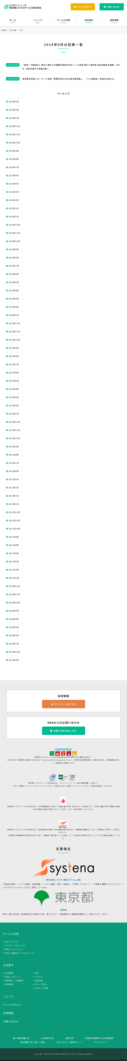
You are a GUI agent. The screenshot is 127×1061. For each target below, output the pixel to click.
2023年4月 (14, 389)
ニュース (38, 21)
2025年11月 (14, 134)
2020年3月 (14, 627)
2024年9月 (14, 249)
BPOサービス (11, 941)
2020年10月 (14, 602)
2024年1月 (14, 315)
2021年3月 (14, 561)
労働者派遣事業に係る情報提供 (99, 1038)
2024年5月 (14, 282)
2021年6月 (14, 553)
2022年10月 (14, 438)
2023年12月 (14, 323)
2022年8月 (14, 454)
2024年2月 (14, 307)
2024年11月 (14, 233)
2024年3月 (14, 298)
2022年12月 (14, 421)
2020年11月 (14, 594)
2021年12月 (14, 512)
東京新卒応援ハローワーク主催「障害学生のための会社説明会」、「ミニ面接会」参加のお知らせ (68, 78)
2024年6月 (14, 274)
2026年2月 (14, 109)
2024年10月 (14, 241)
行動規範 (9, 984)
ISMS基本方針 (47, 1038)
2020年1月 (14, 643)
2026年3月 (14, 101)
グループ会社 (41, 984)
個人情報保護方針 (21, 1038)
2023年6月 (14, 372)
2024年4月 (14, 290)
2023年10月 (14, 339)
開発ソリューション (14, 949)
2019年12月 (14, 651)
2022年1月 (14, 504)
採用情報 (114, 21)
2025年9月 (14, 150)
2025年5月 (14, 183)
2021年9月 (14, 536)
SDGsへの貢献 (41, 988)
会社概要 (9, 973)
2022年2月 (14, 495)
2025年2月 (14, 208)
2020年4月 (14, 619)
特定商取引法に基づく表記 (32, 1042)
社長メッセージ (12, 976)
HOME (3, 30)
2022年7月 (14, 463)
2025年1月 (14, 216)
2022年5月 (14, 479)
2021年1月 (14, 578)
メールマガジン (84, 6)
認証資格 (39, 980)
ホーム (12, 21)
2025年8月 (14, 159)
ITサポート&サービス (15, 945)
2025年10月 (14, 142)
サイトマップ (100, 1042)
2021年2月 (14, 569)
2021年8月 (14, 545)
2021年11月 (14, 520)
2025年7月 (14, 167)
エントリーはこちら (65, 704)
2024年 (13, 30)
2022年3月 (14, 487)
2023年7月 (14, 364)
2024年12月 (14, 224)
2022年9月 (14, 446)
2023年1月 (14, 413)
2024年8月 (14, 257)
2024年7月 (14, 265)
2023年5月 (14, 380)
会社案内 (89, 21)
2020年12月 (14, 586)
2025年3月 (14, 200)
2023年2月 (14, 405)
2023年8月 (14, 356)
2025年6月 (14, 175)
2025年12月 (14, 126)
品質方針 (69, 1038)
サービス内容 (63, 21)
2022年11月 (14, 430)
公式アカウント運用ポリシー (69, 1042)
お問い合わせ (113, 6)
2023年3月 (14, 397)
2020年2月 (14, 635)
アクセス (39, 976)
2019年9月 (14, 660)
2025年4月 (14, 192)
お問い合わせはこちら (65, 730)
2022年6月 (14, 471)
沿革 (37, 973)
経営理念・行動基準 (14, 980)
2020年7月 (14, 610)
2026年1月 (14, 118)
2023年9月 (14, 348)
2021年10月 (14, 528)
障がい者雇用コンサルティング (19, 953)
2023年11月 (14, 331)
